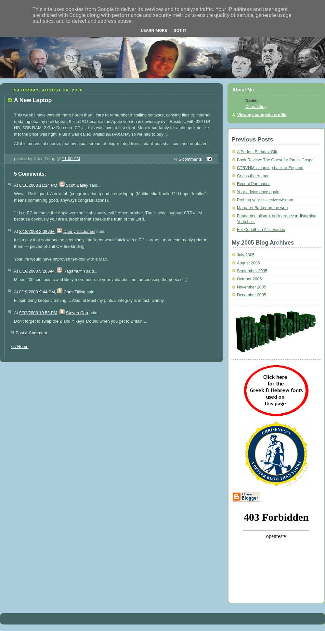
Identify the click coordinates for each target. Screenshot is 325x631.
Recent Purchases (253, 183)
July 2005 (245, 255)
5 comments (190, 159)
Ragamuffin (74, 271)
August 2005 (248, 263)
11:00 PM (71, 158)
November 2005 (251, 287)
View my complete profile (261, 115)
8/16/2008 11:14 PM (38, 185)
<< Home (19, 346)
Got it (180, 30)
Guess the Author (252, 176)
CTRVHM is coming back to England (270, 168)
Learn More (154, 30)
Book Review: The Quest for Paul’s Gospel (276, 160)
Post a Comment (31, 332)
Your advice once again (258, 192)
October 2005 (249, 279)
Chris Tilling (74, 291)
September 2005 (252, 271)
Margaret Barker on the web (262, 208)
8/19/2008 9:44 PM (37, 291)
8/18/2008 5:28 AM (37, 271)
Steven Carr (77, 312)
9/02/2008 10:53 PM (38, 312)
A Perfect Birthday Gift (257, 152)
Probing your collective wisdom (265, 200)
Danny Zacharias (79, 231)
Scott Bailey (77, 185)
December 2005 (251, 295)
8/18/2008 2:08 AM (37, 231)
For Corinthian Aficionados (261, 229)
